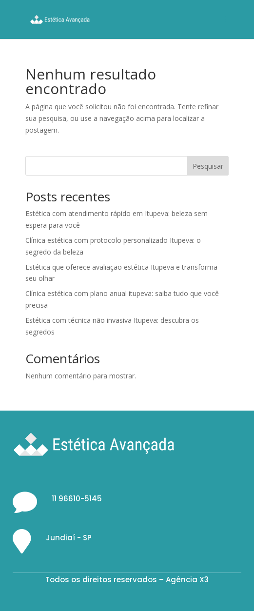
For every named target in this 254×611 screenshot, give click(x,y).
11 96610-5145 (77, 498)
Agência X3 (187, 579)
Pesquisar (208, 166)
